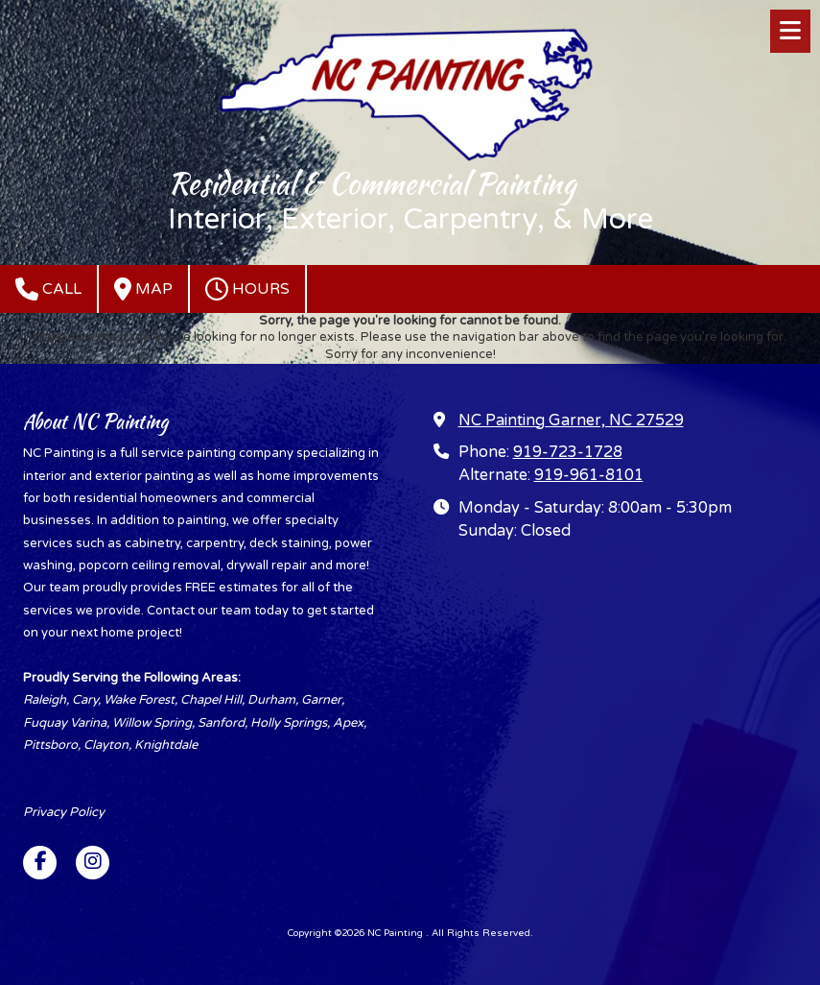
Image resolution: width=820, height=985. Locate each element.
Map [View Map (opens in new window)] (143, 288)
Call (48, 288)
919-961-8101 (589, 475)
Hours (247, 288)
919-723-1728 (567, 452)
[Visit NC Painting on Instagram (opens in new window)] (92, 862)
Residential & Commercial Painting (371, 183)
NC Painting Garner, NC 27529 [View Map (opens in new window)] (571, 420)
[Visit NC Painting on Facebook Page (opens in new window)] (40, 862)
